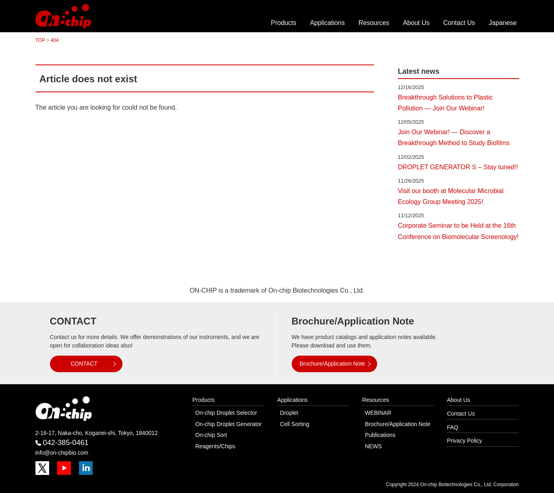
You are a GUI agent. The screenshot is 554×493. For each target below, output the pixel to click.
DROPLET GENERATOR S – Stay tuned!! (458, 167)
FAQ (452, 427)
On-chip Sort (211, 435)
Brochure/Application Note (332, 363)
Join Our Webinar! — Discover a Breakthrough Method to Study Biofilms (454, 137)
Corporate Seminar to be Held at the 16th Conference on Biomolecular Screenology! (458, 231)
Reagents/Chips (215, 446)
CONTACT (84, 363)
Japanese (503, 22)
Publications (380, 435)
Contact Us (459, 22)
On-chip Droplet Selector (226, 413)
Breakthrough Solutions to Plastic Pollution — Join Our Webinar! (445, 103)
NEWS (373, 446)
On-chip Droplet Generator (228, 424)
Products (283, 22)
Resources (374, 22)
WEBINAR (378, 413)
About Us (416, 22)
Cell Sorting (294, 424)
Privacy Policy (464, 440)
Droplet (289, 413)
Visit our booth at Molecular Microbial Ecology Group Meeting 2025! (451, 196)
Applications (327, 22)
